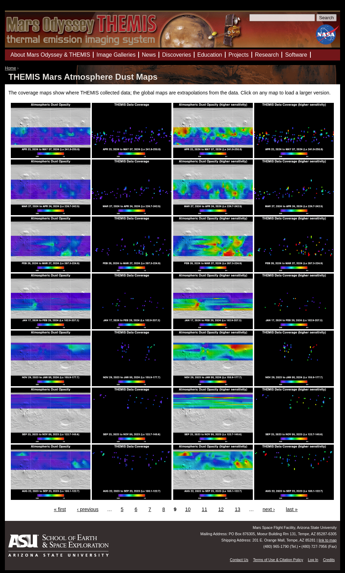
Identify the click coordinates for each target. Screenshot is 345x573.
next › (269, 509)
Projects (238, 55)
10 (188, 509)
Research (267, 55)
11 (204, 509)
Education (209, 55)
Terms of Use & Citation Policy (278, 560)
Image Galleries (115, 55)
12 (221, 509)
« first (60, 509)
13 (238, 509)
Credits (329, 560)
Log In (313, 560)
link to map (327, 540)
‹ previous (87, 509)
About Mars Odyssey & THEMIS (50, 55)
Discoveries (176, 55)
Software (296, 55)
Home (10, 68)
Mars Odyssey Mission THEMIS (25, 8)
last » (292, 509)
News (149, 55)
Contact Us (239, 560)
